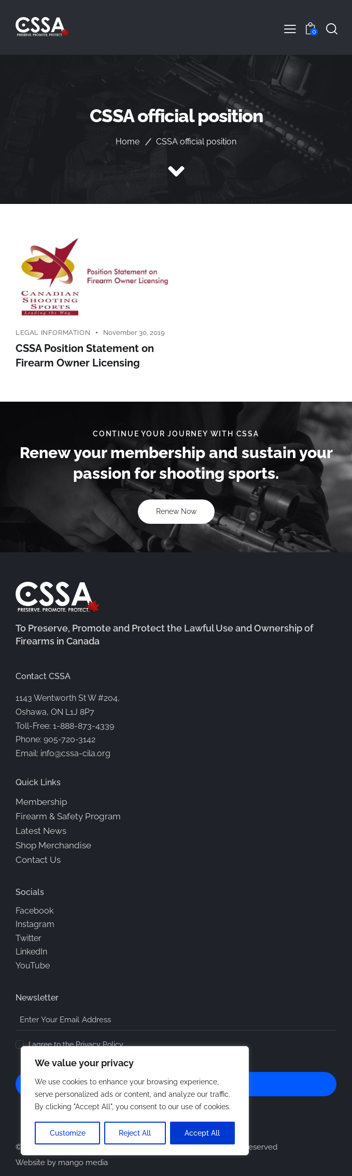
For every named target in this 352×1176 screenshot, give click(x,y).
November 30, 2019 (134, 332)
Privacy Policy (99, 1045)
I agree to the (76, 1044)
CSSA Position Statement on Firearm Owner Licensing (85, 356)
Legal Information (53, 332)
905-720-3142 (69, 739)
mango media (83, 1163)
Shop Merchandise (53, 845)
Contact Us (38, 860)
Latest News (41, 831)
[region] (135, 1101)
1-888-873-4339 (83, 726)
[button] (290, 28)
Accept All (202, 1133)
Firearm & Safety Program (68, 816)
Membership (41, 802)
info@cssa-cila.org (75, 753)
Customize (68, 1133)
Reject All (135, 1133)
